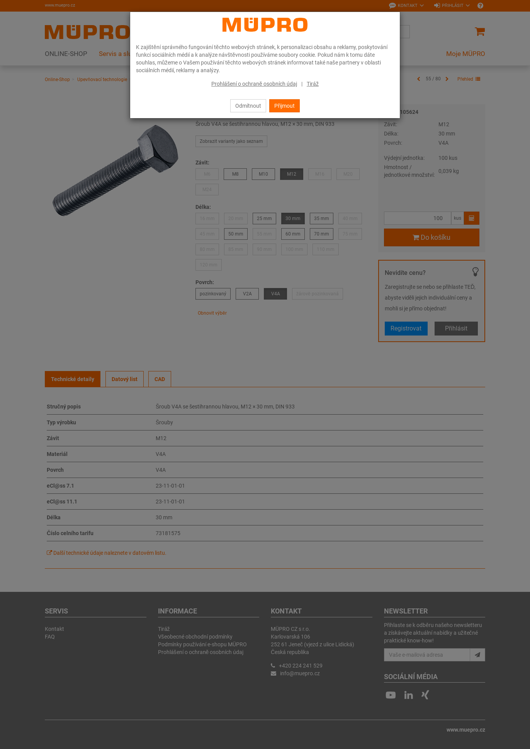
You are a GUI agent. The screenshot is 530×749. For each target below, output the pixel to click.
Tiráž (313, 84)
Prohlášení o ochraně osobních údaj (254, 84)
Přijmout (284, 106)
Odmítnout (248, 106)
